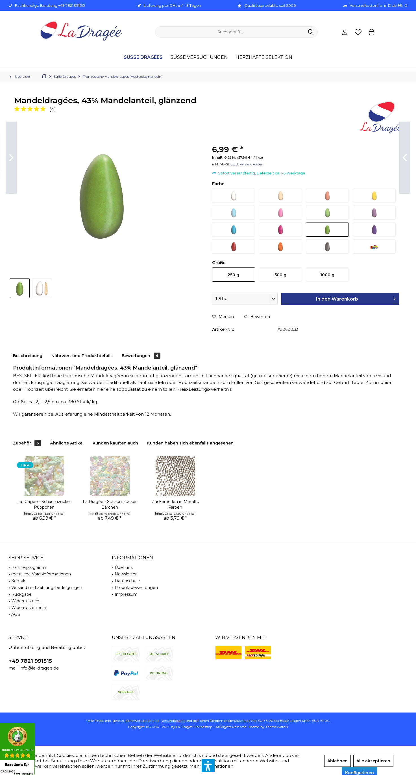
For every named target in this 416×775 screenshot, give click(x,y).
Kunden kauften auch (115, 443)
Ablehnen (337, 760)
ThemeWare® (276, 727)
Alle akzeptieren (373, 760)
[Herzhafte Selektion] (264, 57)
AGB (15, 614)
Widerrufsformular (29, 607)
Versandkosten (173, 720)
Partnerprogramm (29, 567)
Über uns (123, 567)
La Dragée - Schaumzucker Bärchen (110, 504)
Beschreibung (27, 355)
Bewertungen (141, 356)
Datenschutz (127, 580)
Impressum (126, 594)
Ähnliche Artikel (67, 443)
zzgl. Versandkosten (247, 164)
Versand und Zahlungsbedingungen (46, 587)
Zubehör (27, 443)
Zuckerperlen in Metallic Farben (175, 504)
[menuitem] (371, 32)
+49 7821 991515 (30, 661)
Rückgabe (21, 594)
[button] (208, 765)
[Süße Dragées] (143, 57)
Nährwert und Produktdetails (82, 355)
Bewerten (257, 316)
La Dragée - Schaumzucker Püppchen (44, 504)
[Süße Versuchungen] (199, 57)
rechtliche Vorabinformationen (41, 574)
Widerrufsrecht (26, 600)
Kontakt (19, 580)
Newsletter (126, 574)
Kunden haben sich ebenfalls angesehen (190, 443)
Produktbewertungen (136, 587)
